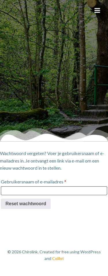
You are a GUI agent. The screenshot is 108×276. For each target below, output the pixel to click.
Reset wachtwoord (25, 203)
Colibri (58, 258)
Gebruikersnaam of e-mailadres (35, 181)
